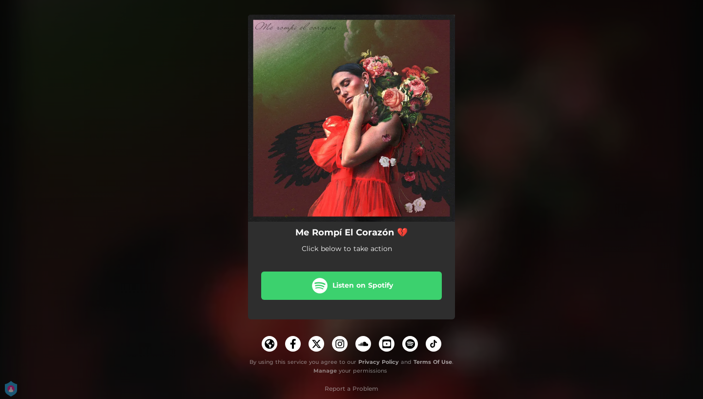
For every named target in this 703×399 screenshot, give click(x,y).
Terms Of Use (433, 361)
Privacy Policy (378, 361)
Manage (325, 371)
